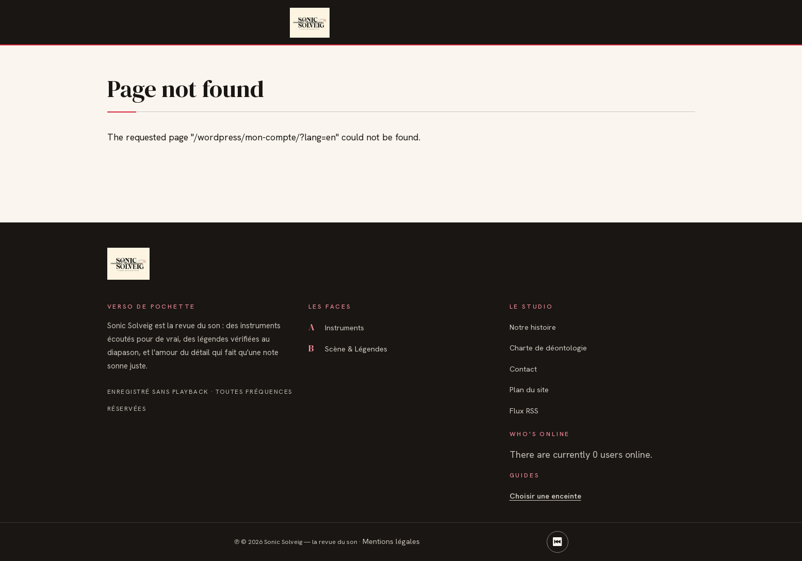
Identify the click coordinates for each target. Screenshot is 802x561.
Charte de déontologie (548, 347)
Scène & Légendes (347, 349)
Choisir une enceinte (545, 496)
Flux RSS (524, 410)
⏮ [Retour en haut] (557, 541)
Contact (523, 369)
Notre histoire (533, 327)
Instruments (336, 327)
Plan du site (529, 389)
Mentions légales (391, 541)
